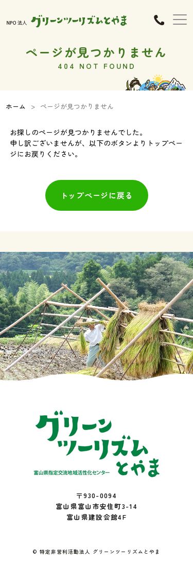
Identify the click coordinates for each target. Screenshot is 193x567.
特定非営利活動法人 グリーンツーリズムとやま (100, 551)
